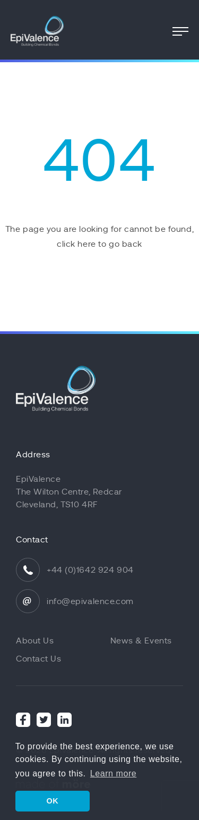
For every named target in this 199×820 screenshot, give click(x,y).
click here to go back (99, 244)
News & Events (141, 641)
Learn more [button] (113, 773)
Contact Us (39, 659)
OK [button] (52, 801)
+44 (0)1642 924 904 (90, 570)
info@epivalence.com (90, 601)
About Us (35, 641)
